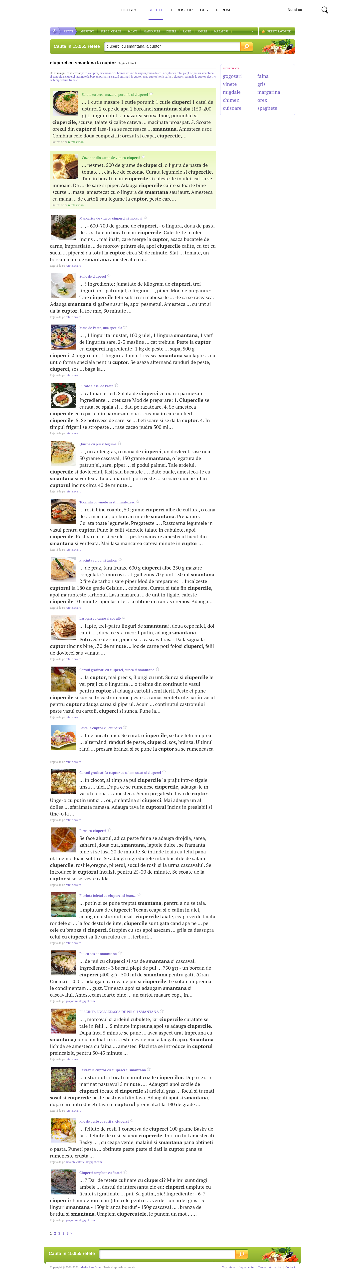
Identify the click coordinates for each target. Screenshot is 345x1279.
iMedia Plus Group (91, 1267)
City (204, 10)
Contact (290, 1267)
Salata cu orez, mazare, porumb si (115, 94)
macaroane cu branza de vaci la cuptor (123, 73)
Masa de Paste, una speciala (100, 327)
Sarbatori (220, 31)
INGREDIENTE (231, 68)
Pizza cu (92, 830)
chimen (231, 100)
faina (263, 76)
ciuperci (178, 76)
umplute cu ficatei (100, 1172)
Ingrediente (246, 1267)
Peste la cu (100, 727)
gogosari (232, 76)
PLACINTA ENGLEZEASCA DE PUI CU (119, 1011)
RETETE (69, 31)
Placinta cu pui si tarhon (98, 560)
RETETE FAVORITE (279, 31)
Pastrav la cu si (112, 1069)
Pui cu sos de (98, 953)
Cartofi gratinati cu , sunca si (117, 669)
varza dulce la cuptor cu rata (164, 73)
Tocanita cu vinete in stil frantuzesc (107, 502)
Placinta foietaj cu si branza (108, 895)
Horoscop (182, 10)
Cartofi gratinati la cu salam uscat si (120, 772)
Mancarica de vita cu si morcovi (110, 218)
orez (262, 100)
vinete (230, 84)
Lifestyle (131, 10)
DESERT (171, 31)
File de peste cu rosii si (104, 1121)
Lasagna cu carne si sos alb (100, 618)
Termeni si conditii (269, 1267)
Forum (223, 10)
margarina (268, 92)
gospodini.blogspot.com (72, 1001)
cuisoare (232, 108)
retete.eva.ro (68, 142)
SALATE (132, 31)
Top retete (228, 1267)
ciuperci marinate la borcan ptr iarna (87, 76)
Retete (156, 14)
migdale (232, 92)
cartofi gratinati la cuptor (126, 76)
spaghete (267, 108)
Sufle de (92, 276)
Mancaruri (152, 31)
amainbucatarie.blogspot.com (76, 1162)
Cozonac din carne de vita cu (111, 157)
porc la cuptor (89, 73)
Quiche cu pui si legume (98, 444)
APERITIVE (87, 31)
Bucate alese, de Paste (96, 385)
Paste (187, 31)
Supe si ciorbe (111, 31)
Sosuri (202, 31)
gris (261, 84)
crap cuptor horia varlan (157, 76)
